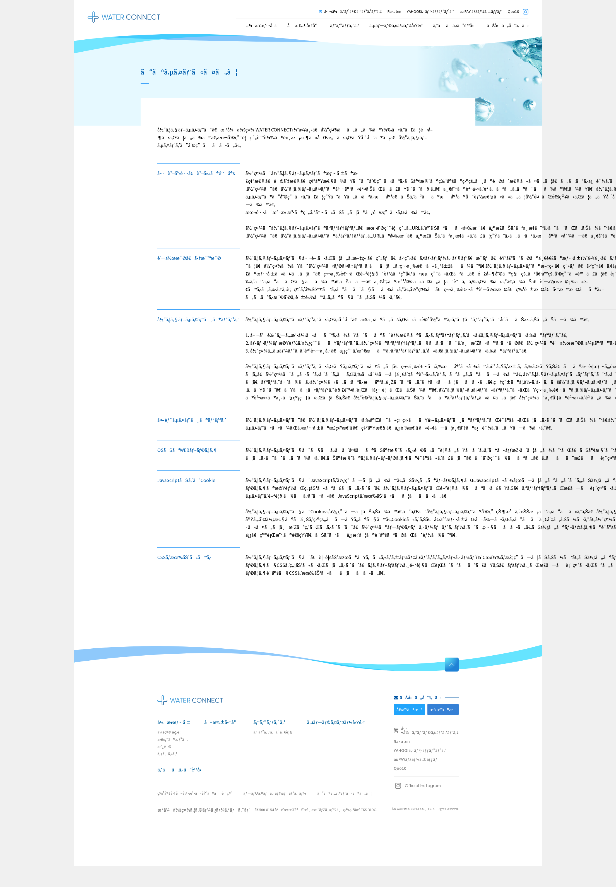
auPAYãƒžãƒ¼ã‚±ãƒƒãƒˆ (416, 759)
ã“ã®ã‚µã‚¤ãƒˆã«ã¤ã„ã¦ (344, 793)
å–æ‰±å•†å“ (303, 25)
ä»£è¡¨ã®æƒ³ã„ (172, 739)
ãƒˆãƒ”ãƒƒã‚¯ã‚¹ (269, 722)
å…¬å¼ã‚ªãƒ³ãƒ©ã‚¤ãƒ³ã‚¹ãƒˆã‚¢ (350, 11)
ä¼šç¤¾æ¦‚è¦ (170, 732)
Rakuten (394, 11)
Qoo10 (513, 11)
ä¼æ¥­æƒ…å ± (173, 722)
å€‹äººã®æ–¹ (409, 709)
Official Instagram (417, 785)
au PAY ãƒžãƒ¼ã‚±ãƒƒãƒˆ (481, 11)
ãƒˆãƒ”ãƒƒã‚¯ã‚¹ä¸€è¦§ (273, 732)
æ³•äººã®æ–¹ (443, 709)
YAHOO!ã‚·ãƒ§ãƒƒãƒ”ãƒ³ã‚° (430, 11)
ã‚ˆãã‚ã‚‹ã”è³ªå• (455, 25)
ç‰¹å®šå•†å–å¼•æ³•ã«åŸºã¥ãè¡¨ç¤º (194, 793)
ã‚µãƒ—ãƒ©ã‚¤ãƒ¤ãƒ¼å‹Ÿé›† (396, 25)
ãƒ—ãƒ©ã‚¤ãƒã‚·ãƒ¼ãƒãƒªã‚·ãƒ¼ (274, 793)
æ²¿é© (164, 746)
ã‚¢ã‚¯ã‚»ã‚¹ (167, 753)
